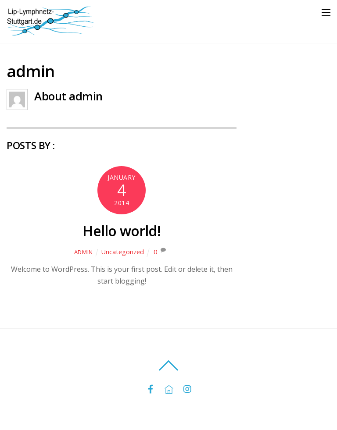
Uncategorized (122, 252)
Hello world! (121, 230)
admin (83, 252)
